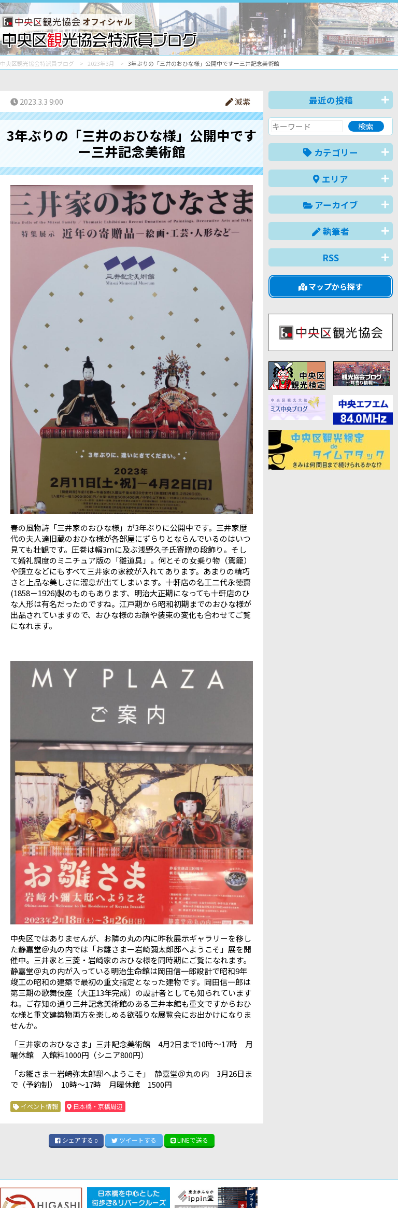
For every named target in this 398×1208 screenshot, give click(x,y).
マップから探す (330, 286)
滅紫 (237, 101)
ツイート (134, 1139)
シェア (76, 1139)
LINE (189, 1139)
